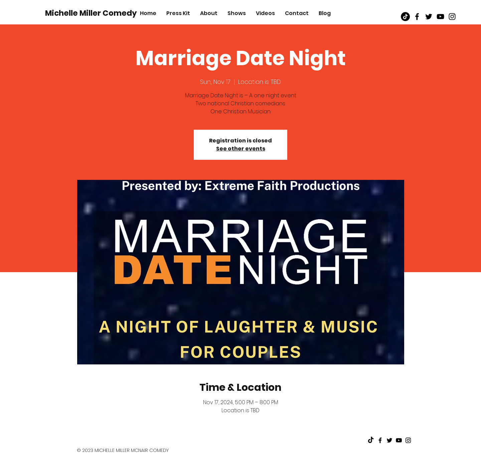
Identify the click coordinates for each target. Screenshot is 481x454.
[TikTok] (405, 16)
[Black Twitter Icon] (428, 16)
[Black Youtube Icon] (440, 16)
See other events (240, 148)
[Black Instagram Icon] (452, 16)
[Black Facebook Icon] (417, 16)
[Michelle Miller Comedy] (91, 13)
